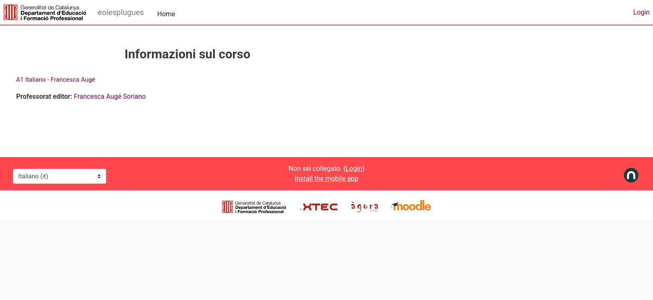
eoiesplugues (121, 12)
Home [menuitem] (166, 14)
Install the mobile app (327, 178)
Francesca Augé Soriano (126, 96)
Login (641, 12)
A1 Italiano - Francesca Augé (71, 79)
